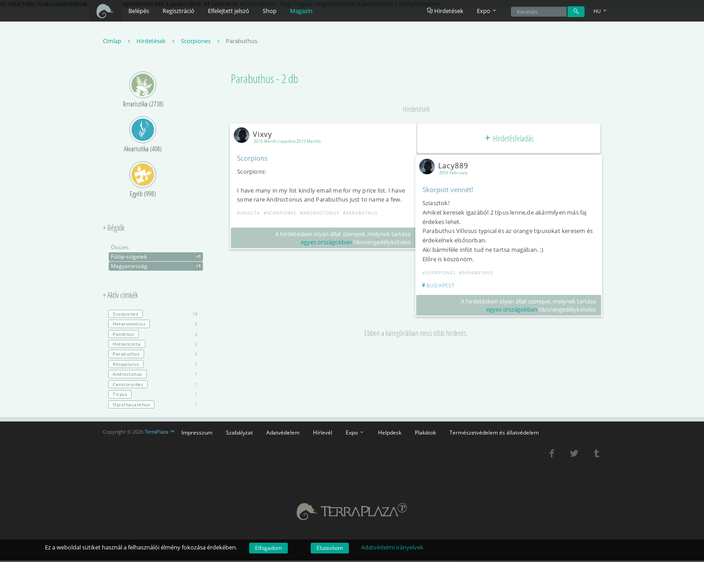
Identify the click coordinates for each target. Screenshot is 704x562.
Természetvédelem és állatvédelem (494, 433)
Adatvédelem (282, 433)
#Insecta (250, 214)
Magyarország (157, 267)
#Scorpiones (281, 214)
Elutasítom (330, 548)
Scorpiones (201, 42)
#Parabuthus (362, 214)
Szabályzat (239, 433)
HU (601, 11)
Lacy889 (447, 166)
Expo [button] (487, 11)
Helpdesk (389, 433)
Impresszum (196, 433)
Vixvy (256, 135)
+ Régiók (113, 229)
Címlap (117, 42)
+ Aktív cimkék (120, 296)
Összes (120, 248)
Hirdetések (445, 11)
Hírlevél (322, 433)
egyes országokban (325, 243)
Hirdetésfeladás (509, 139)
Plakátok (425, 433)
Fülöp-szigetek (157, 258)
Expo (355, 433)
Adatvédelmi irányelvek (392, 547)
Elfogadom (268, 548)
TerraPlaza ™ (160, 433)
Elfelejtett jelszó (228, 11)
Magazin (301, 11)
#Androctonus (321, 214)
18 (153, 315)
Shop (270, 11)
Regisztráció (178, 11)
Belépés (138, 11)
